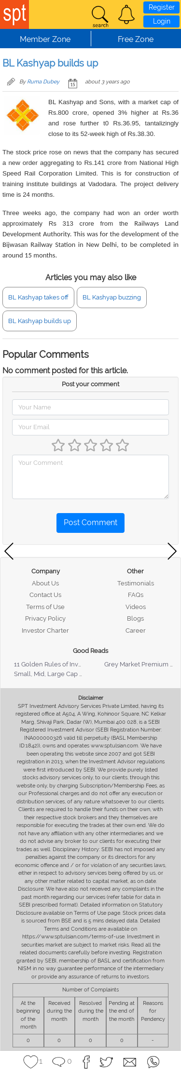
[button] (126, 14)
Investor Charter (45, 630)
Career (135, 630)
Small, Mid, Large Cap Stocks (56, 674)
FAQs (135, 594)
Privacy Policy (45, 618)
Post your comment (90, 384)
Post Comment (90, 522)
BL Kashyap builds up (39, 321)
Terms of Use (45, 606)
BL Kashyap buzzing (112, 297)
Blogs (135, 618)
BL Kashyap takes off (38, 297)
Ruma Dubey (43, 82)
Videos (135, 606)
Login (161, 21)
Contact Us (45, 594)
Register (162, 7)
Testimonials (135, 583)
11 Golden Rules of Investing (55, 664)
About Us (45, 583)
